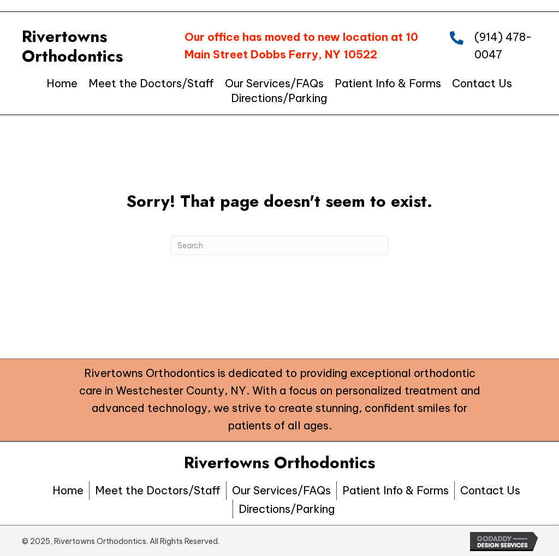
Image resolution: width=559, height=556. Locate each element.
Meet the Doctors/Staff (158, 490)
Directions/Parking (287, 509)
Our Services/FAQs (281, 490)
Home (68, 490)
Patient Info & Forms (395, 490)
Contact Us (490, 490)
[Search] (279, 245)
